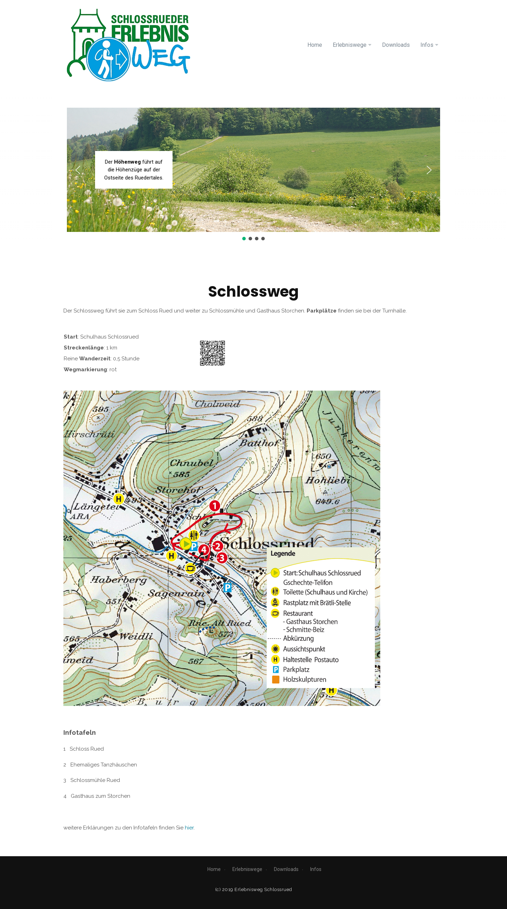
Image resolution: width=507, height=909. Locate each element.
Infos (426, 45)
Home (314, 45)
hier (189, 828)
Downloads (396, 45)
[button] (77, 170)
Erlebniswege (350, 45)
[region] (253, 175)
